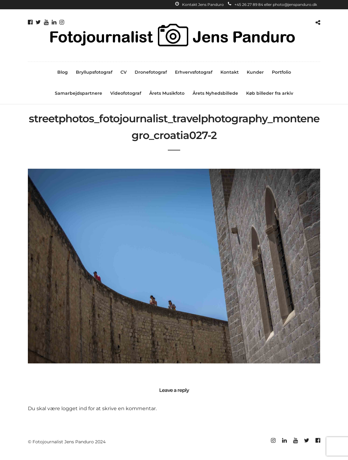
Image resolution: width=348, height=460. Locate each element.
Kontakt (229, 72)
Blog (62, 72)
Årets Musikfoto (167, 93)
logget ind (74, 408)
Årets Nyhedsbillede (215, 93)
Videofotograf (125, 93)
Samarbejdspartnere (78, 93)
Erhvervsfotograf (193, 72)
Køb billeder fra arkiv (269, 93)
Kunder (255, 72)
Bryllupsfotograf (94, 72)
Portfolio (281, 72)
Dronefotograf (151, 72)
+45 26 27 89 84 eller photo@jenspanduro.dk (272, 4)
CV (123, 72)
